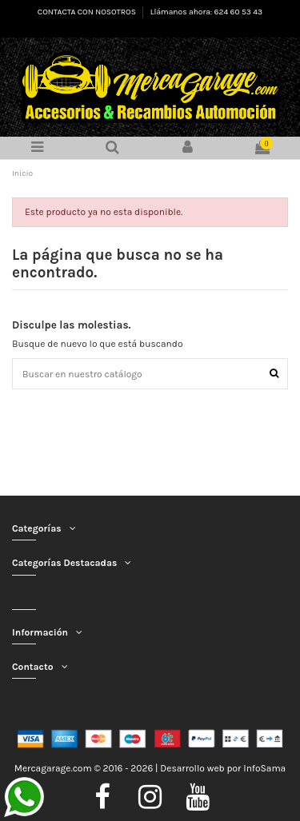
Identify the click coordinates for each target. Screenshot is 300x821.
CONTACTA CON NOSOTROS (88, 12)
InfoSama (264, 768)
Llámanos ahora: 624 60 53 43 (206, 12)
